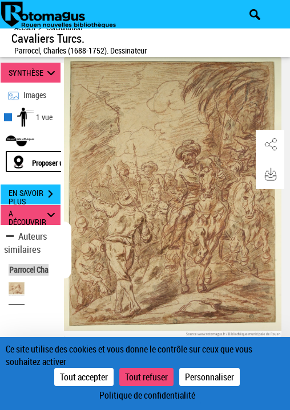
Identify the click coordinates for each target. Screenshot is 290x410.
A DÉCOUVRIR (34, 215)
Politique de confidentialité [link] (147, 395)
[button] (270, 144)
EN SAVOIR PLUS (35, 195)
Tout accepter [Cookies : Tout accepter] (84, 377)
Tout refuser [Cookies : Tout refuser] (146, 377)
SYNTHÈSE (34, 73)
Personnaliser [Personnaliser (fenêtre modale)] (209, 377)
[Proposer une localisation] (60, 161)
